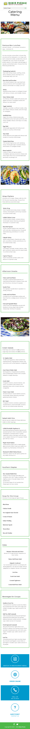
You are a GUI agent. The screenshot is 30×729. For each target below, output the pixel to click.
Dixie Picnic (22, 727)
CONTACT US (15, 716)
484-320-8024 (15, 698)
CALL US (15, 697)
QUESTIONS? (15, 714)
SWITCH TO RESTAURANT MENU (15, 666)
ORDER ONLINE (15, 681)
